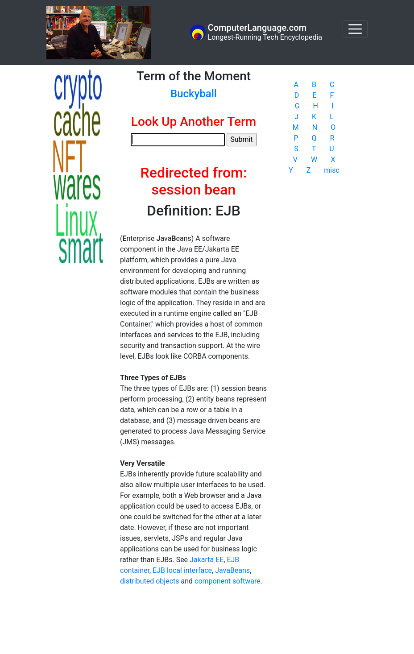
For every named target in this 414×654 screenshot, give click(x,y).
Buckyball (193, 93)
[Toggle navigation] (355, 29)
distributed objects (149, 581)
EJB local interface (182, 570)
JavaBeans (232, 570)
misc (331, 170)
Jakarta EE (207, 559)
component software (228, 581)
